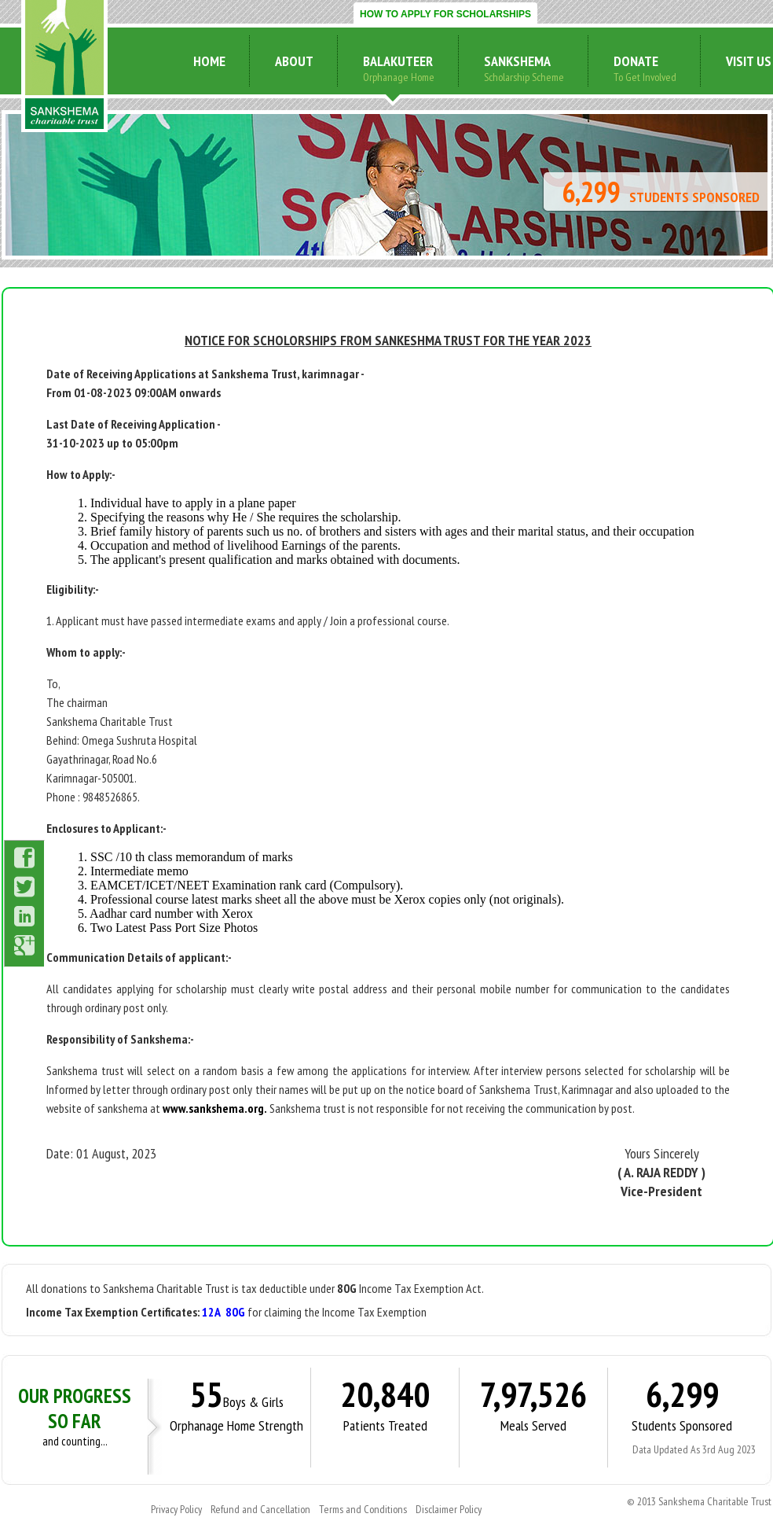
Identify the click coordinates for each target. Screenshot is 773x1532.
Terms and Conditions (363, 1509)
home (209, 61)
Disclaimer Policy (449, 1509)
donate (636, 61)
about (294, 61)
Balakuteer (398, 61)
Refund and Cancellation (260, 1509)
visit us (748, 61)
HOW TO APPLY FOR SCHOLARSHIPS (445, 14)
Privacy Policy (176, 1509)
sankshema (517, 61)
